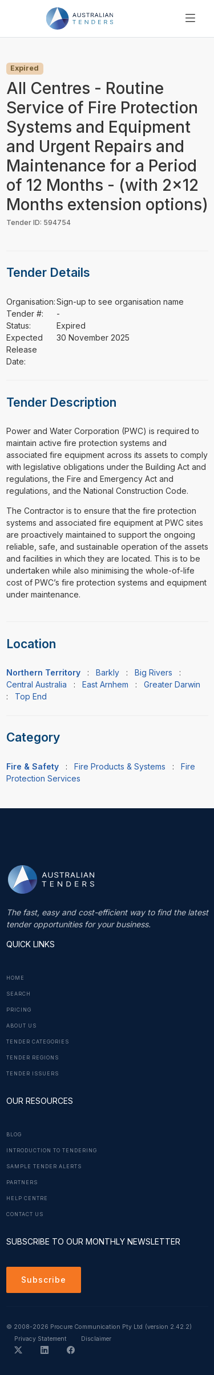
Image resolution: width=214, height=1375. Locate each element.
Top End (31, 696)
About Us (21, 1026)
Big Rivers (153, 672)
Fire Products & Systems (119, 766)
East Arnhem (105, 684)
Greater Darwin (172, 684)
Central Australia (36, 684)
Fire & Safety (32, 766)
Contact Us (24, 1214)
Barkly (107, 672)
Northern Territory (43, 672)
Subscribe (43, 1279)
